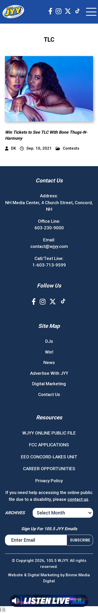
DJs (49, 341)
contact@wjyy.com (49, 246)
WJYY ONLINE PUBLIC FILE (49, 433)
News (49, 362)
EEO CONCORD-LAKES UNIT (49, 456)
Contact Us (49, 394)
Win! (49, 352)
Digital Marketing (49, 383)
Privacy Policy (49, 480)
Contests (67, 148)
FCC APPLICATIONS (49, 444)
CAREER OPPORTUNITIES (49, 468)
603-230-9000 (49, 227)
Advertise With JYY (49, 373)
